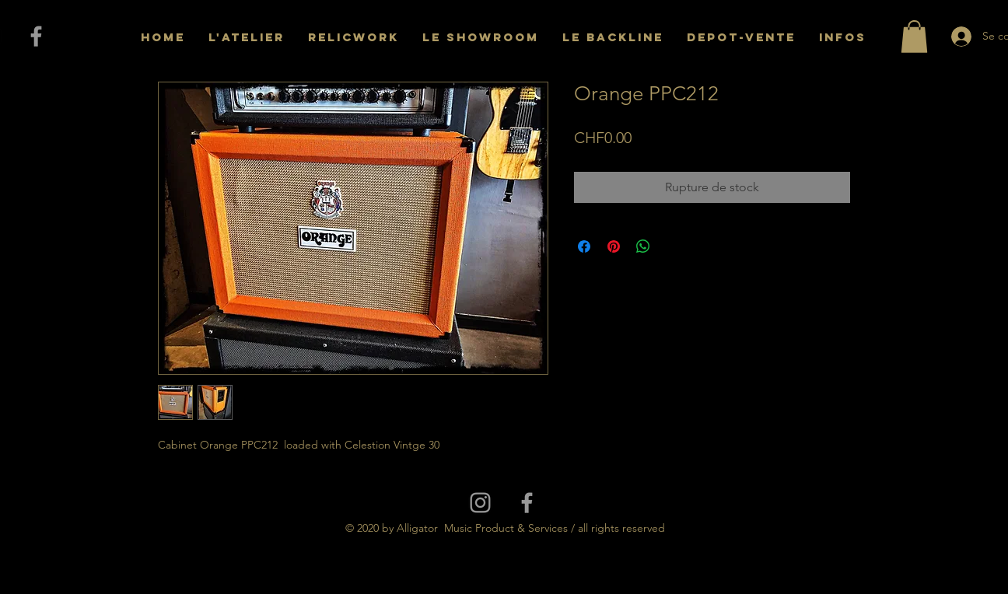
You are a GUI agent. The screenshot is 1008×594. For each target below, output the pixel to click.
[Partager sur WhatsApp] (643, 246)
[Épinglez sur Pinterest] (613, 246)
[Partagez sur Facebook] (584, 246)
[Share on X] (672, 246)
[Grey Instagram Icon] (480, 502)
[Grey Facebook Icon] (36, 36)
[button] (914, 36)
